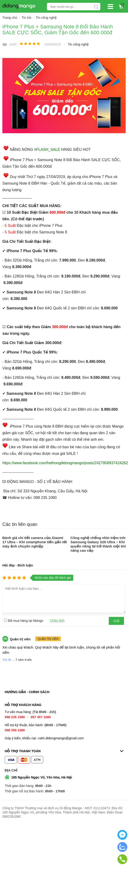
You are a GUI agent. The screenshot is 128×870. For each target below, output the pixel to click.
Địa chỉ (11, 770)
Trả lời (6, 659)
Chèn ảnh (57, 620)
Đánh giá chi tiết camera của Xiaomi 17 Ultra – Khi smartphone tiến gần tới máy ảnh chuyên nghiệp (34, 542)
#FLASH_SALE (47, 150)
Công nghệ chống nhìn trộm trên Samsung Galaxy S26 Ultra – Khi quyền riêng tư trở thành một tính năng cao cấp (98, 544)
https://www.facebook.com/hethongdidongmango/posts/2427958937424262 (65, 463)
